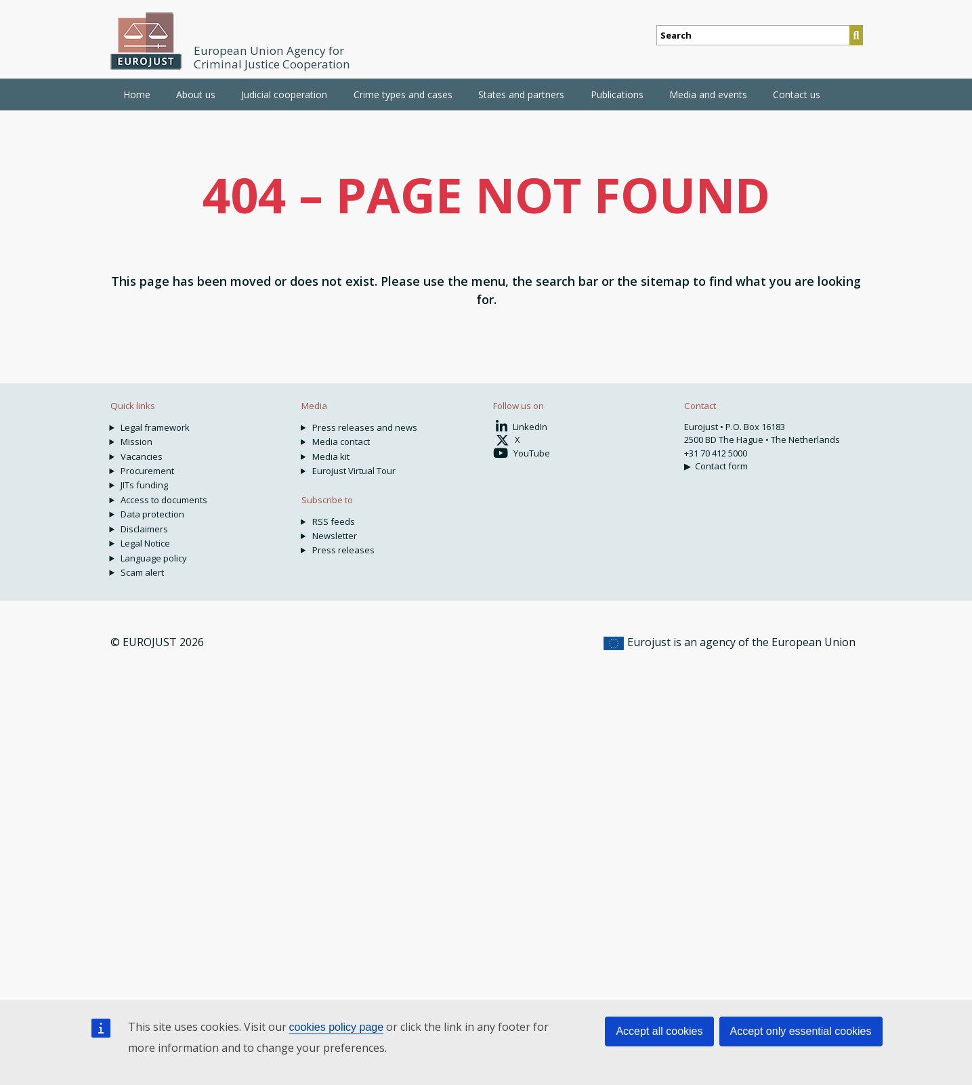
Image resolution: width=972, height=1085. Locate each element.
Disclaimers (144, 529)
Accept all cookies (659, 1031)
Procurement (147, 471)
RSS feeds (333, 521)
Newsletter (334, 536)
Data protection (152, 514)
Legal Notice (145, 543)
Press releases (343, 550)
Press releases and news (364, 427)
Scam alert (142, 572)
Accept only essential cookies (801, 1031)
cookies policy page (336, 1027)
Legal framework (155, 427)
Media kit (331, 456)
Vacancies (142, 456)
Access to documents (164, 500)
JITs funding (144, 485)
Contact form (721, 466)
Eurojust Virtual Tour (354, 471)
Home (136, 94)
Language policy (154, 558)
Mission (136, 441)
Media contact (341, 441)
